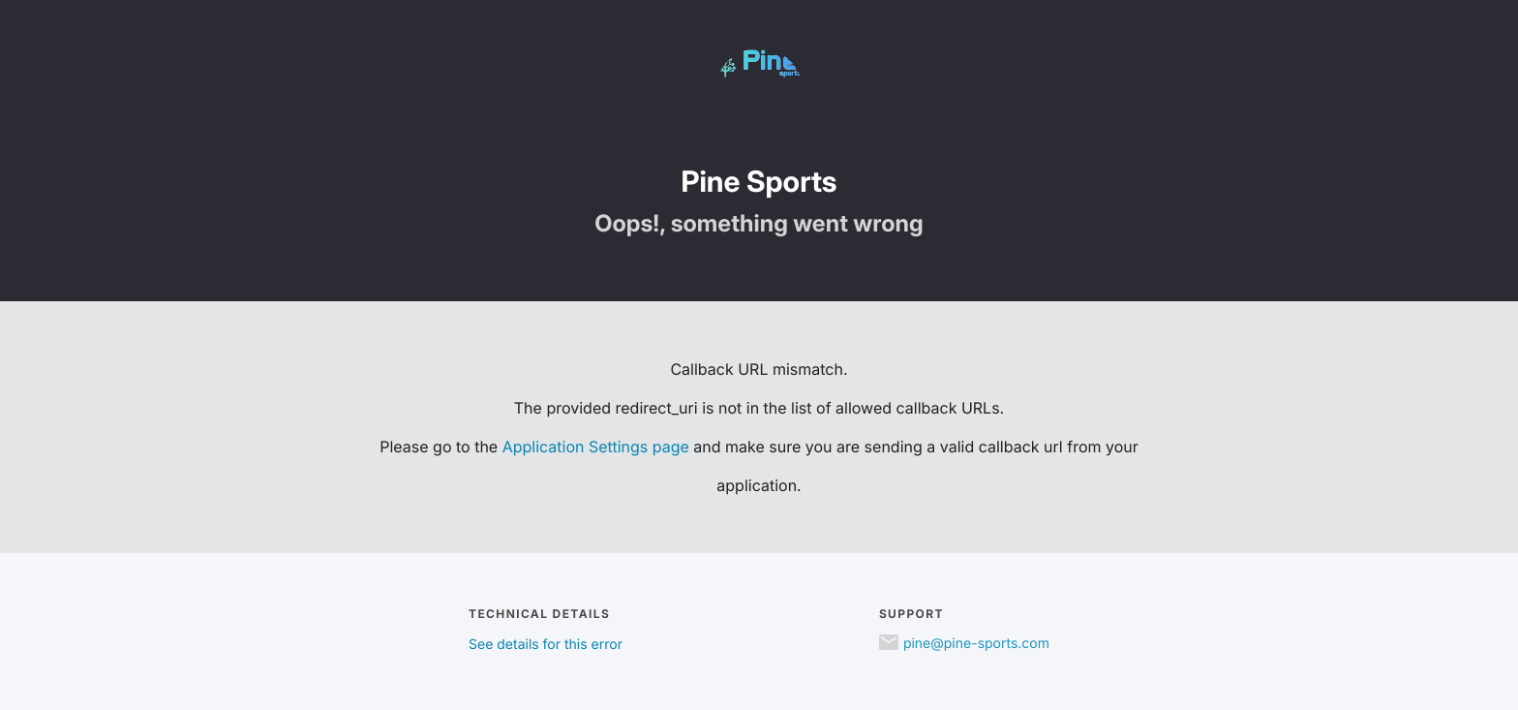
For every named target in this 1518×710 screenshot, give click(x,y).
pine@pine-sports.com (976, 643)
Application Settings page (595, 446)
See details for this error (545, 644)
